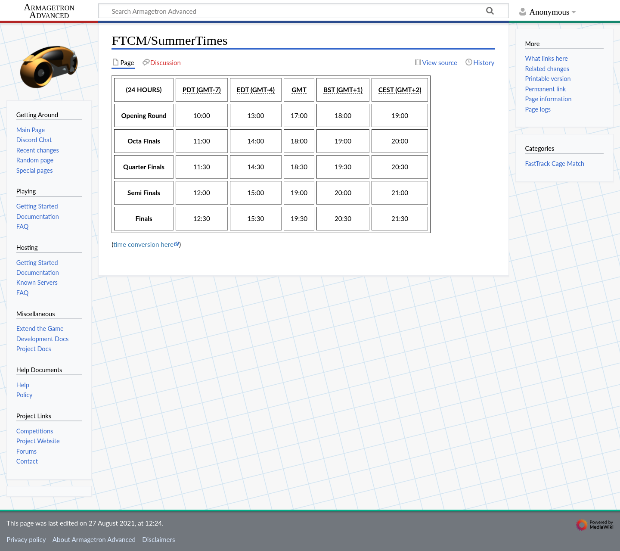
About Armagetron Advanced (94, 539)
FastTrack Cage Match (554, 163)
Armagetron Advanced (49, 11)
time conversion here (143, 244)
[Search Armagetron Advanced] (303, 11)
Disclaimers (158, 539)
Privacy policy (26, 539)
